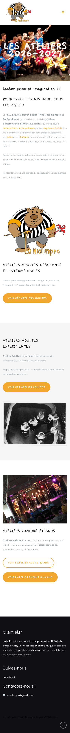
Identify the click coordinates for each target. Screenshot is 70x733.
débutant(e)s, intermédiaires (19, 128)
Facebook (9, 677)
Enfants (24, 137)
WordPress (51, 717)
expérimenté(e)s (52, 128)
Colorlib (22, 717)
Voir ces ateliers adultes (27, 298)
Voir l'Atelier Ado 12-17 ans (28, 562)
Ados (10, 137)
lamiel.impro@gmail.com (19, 695)
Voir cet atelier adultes (26, 387)
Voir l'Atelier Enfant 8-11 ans (30, 577)
